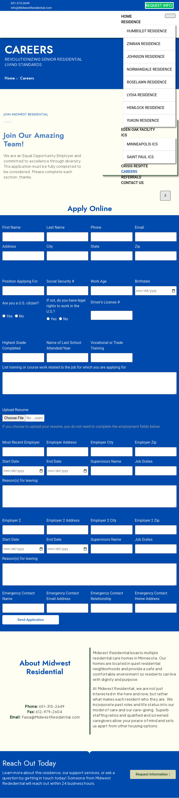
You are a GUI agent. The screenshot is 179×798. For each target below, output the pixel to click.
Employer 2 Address (63, 520)
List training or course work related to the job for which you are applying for (64, 367)
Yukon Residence (143, 120)
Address (9, 246)
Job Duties (144, 461)
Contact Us (132, 183)
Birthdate (142, 281)
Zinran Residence (143, 44)
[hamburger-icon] (170, 16)
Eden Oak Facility (138, 129)
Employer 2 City (103, 520)
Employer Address (62, 442)
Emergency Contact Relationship (107, 596)
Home (126, 16)
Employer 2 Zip (147, 520)
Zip (137, 246)
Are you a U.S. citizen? (20, 303)
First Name (11, 227)
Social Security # (60, 281)
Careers (129, 171)
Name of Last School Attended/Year (64, 345)
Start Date (10, 461)
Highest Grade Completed (14, 345)
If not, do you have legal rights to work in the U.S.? (66, 306)
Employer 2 (11, 520)
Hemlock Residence (145, 108)
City (50, 246)
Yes (10, 316)
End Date (54, 461)
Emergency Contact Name (18, 596)
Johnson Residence (146, 56)
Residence (131, 22)
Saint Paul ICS (140, 157)
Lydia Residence (142, 95)
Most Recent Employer (21, 442)
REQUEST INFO (159, 5)
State (95, 246)
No (21, 316)
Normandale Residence (149, 69)
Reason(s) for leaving (20, 480)
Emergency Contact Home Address (151, 596)
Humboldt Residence (147, 31)
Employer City (102, 442)
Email (139, 227)
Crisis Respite (134, 166)
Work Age (99, 281)
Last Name (56, 227)
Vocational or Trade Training (107, 345)
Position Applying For (20, 281)
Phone (96, 227)
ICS (124, 135)
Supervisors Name (106, 461)
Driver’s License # (105, 302)
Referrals (131, 177)
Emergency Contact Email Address (63, 596)
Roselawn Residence (147, 82)
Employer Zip (146, 442)
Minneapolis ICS (142, 144)
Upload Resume (15, 410)
